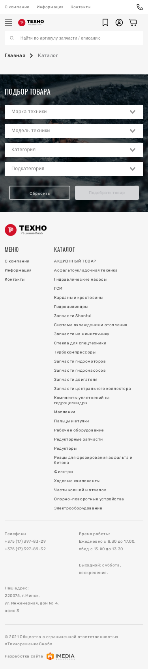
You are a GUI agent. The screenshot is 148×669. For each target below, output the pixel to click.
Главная (15, 55)
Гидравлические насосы (80, 279)
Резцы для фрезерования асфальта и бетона (93, 460)
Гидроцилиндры (71, 306)
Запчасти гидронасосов (80, 370)
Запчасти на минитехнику (81, 334)
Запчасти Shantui (73, 316)
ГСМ (58, 288)
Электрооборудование (78, 508)
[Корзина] (133, 23)
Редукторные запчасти (78, 439)
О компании (17, 7)
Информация (50, 7)
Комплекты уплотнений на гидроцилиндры (82, 400)
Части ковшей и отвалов (80, 490)
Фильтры (63, 471)
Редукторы (65, 448)
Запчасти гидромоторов (80, 361)
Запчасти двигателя (75, 379)
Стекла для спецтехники (80, 343)
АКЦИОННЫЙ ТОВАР (75, 261)
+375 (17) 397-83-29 (25, 541)
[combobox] (74, 112)
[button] (105, 23)
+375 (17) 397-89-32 (25, 549)
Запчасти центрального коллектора (92, 388)
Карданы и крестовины (78, 297)
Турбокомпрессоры (75, 352)
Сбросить (40, 193)
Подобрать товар (107, 192)
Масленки (64, 412)
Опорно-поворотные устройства (89, 499)
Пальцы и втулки (71, 421)
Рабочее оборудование (79, 430)
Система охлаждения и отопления (90, 325)
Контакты (81, 7)
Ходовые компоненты (77, 481)
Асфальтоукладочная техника (86, 270)
